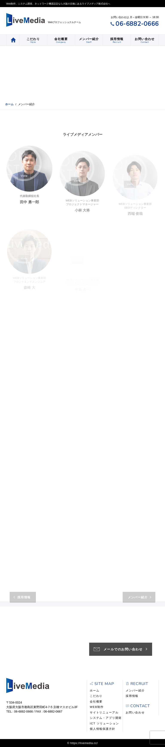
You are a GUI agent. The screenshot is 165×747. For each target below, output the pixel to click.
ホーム (9, 104)
